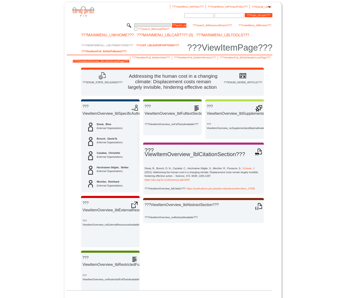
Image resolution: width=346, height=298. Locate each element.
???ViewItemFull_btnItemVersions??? (195, 57)
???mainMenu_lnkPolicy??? (188, 6)
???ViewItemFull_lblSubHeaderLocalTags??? (245, 57)
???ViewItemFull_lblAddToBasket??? (103, 51)
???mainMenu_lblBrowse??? (255, 25)
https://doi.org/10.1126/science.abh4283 (167, 179)
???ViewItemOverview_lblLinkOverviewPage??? (101, 61)
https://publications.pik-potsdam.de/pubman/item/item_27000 (221, 188)
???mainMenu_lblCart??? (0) (165, 35)
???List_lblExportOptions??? (157, 45)
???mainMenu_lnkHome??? (107, 35)
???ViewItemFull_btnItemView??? (151, 57)
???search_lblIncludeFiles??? (154, 29)
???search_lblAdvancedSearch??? (212, 25)
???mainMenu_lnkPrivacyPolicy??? (228, 6)
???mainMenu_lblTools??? (222, 35)
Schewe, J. (249, 168)
